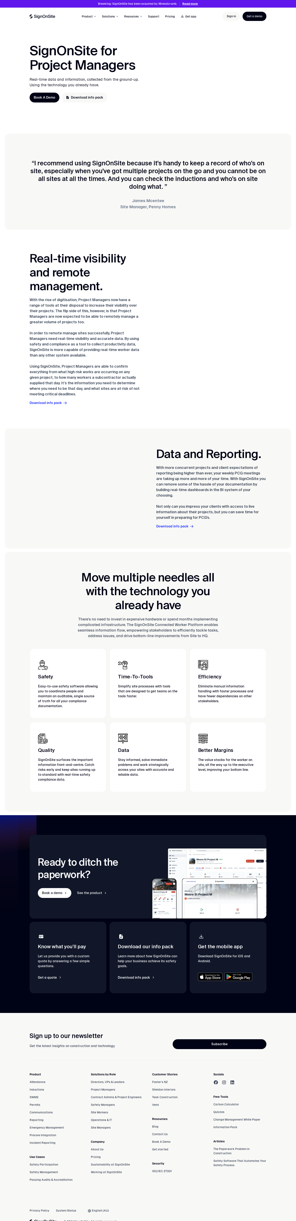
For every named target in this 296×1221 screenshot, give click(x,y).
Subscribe (219, 1044)
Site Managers (101, 1127)
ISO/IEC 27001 (162, 1171)
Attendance (37, 1082)
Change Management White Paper (236, 1119)
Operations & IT (101, 1120)
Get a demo (254, 16)
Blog (155, 1126)
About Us (97, 1149)
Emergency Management (47, 1127)
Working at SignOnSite (106, 1172)
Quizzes (218, 1112)
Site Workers (99, 1112)
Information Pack (225, 1127)
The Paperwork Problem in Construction (231, 1151)
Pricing (170, 16)
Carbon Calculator (226, 1104)
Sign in (231, 16)
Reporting (37, 1120)
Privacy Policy (39, 1210)
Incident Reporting (43, 1142)
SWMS (34, 1097)
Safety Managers (103, 1104)
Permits (35, 1104)
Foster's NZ (160, 1082)
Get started (160, 1149)
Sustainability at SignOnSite (110, 1164)
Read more (190, 3)
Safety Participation (44, 1164)
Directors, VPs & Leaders (108, 1082)
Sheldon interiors (164, 1089)
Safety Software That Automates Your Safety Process (239, 1163)
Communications (41, 1112)
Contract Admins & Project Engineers (116, 1097)
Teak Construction (165, 1097)
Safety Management (44, 1172)
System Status (66, 1210)
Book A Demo (44, 97)
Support (153, 16)
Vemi (155, 1104)
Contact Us (160, 1134)
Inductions (37, 1089)
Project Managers (103, 1089)
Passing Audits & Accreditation (51, 1179)
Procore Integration (43, 1135)
